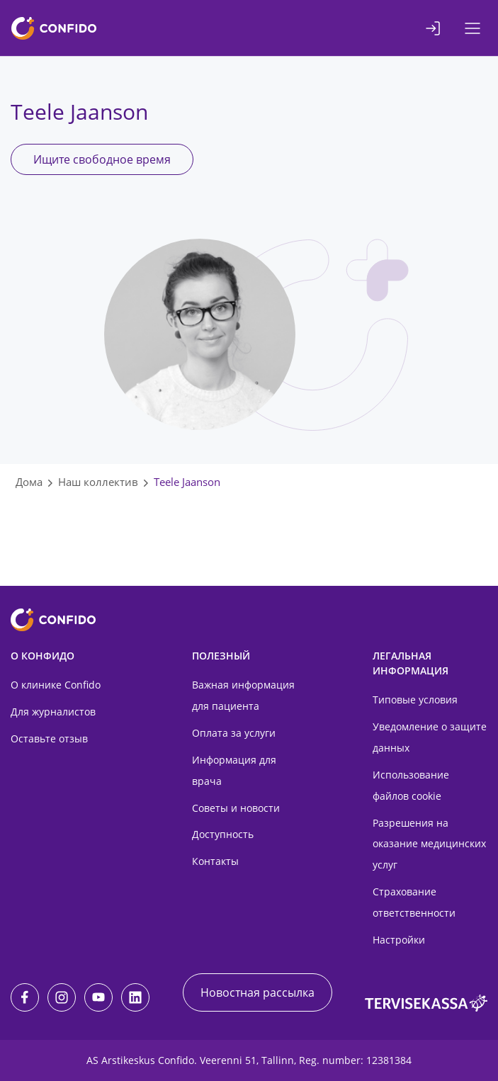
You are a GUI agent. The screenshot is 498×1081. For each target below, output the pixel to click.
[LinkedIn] (135, 997)
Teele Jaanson (187, 482)
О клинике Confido (56, 684)
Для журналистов (53, 711)
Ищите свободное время (102, 159)
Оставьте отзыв (49, 738)
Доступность (223, 834)
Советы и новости (236, 808)
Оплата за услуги (234, 733)
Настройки (399, 939)
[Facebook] (25, 997)
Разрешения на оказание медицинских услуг (429, 844)
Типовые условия (415, 699)
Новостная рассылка (257, 992)
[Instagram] (61, 997)
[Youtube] (98, 997)
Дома (29, 482)
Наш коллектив (98, 482)
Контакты (215, 861)
